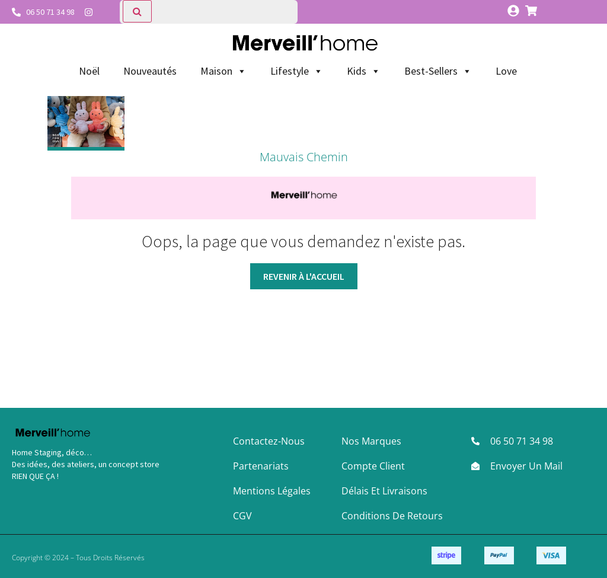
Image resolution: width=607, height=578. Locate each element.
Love (506, 71)
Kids (364, 71)
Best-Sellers (438, 71)
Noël (89, 71)
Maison (223, 71)
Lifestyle (296, 71)
